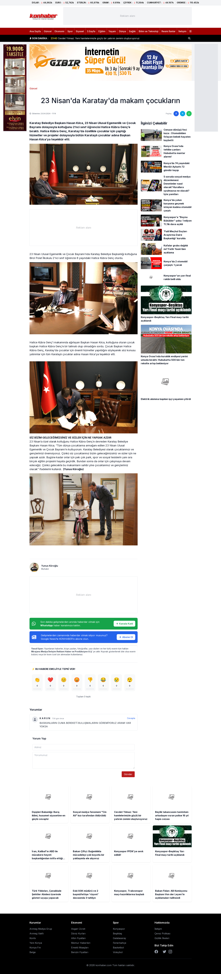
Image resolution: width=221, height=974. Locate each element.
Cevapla (131, 718)
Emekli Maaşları (80, 947)
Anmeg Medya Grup (41, 928)
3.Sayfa (91, 31)
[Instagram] (170, 951)
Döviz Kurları (78, 933)
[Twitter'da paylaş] (182, 113)
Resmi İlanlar (168, 31)
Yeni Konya (36, 942)
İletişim (182, 31)
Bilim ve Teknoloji (148, 31)
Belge (33, 952)
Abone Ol (126, 637)
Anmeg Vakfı (37, 933)
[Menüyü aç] (190, 31)
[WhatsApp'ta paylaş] (189, 113)
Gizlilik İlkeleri (162, 938)
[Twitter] (164, 951)
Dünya (122, 31)
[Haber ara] (189, 38)
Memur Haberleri (80, 942)
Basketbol (118, 947)
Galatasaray (119, 938)
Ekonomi (59, 31)
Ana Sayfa (35, 31)
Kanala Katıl (124, 623)
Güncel (48, 31)
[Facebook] (156, 951)
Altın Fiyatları (78, 938)
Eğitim (101, 31)
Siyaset (80, 31)
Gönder (128, 774)
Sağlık (132, 31)
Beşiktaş (117, 933)
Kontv (33, 938)
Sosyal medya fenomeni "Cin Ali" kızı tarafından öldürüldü (87, 38)
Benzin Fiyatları (79, 952)
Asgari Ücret (78, 928)
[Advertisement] (206, 87)
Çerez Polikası (162, 933)
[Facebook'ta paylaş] (176, 113)
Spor (70, 31)
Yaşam (112, 31)
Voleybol (118, 952)
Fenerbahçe (119, 942)
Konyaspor (119, 928)
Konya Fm (35, 947)
